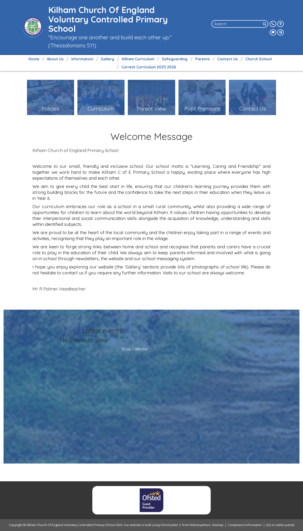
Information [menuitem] (82, 59)
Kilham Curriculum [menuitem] (138, 59)
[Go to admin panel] (280, 525)
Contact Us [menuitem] (227, 59)
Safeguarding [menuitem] (174, 59)
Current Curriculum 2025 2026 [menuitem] (148, 67)
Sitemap (217, 525)
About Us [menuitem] (55, 59)
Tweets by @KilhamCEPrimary (181, 332)
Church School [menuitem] (258, 59)
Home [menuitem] (33, 59)
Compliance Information (245, 525)
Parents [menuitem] (202, 59)
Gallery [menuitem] (107, 59)
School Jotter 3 (170, 525)
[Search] (265, 24)
